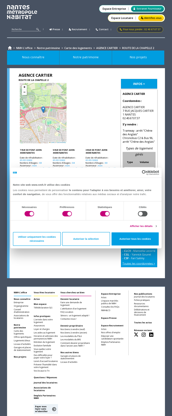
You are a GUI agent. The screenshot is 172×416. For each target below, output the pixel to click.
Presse (54, 29)
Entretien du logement (44, 342)
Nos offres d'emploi (110, 332)
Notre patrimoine (20, 326)
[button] (43, 109)
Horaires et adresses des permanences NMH (46, 337)
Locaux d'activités (22, 344)
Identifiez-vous (151, 17)
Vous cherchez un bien (72, 292)
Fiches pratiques (142, 300)
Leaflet (52, 142)
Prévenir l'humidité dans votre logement (45, 366)
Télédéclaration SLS (43, 307)
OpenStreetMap (61, 142)
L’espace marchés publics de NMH (109, 302)
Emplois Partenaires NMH (45, 397)
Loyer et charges (42, 329)
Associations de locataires (21, 317)
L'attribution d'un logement (73, 308)
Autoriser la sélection (86, 238)
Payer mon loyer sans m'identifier (41, 409)
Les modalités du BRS (70, 339)
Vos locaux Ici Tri (42, 370)
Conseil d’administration (21, 311)
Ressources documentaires (141, 305)
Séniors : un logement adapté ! (74, 315)
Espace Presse (109, 318)
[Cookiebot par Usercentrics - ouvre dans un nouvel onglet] (144, 172)
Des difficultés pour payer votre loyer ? (43, 356)
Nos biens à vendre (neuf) (72, 329)
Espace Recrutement (112, 325)
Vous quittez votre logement (42, 350)
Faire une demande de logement (71, 304)
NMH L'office (20, 292)
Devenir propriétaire (71, 326)
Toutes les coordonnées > (138, 263)
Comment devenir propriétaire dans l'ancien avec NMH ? (75, 344)
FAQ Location (66, 312)
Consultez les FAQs (110, 307)
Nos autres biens (69, 352)
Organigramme (21, 306)
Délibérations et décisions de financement (141, 312)
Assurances (39, 325)
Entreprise (19, 302)
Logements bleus (22, 340)
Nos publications (143, 293)
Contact (102, 29)
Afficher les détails (141, 226)
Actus (37, 299)
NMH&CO (105, 310)
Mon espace (40, 304)
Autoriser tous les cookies (135, 238)
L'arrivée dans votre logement (43, 321)
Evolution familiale (42, 345)
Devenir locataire (69, 299)
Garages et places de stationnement (22, 349)
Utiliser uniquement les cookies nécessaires (37, 238)
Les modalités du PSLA (71, 336)
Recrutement (78, 29)
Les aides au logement (44, 332)
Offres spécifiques (22, 337)
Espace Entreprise (114, 8)
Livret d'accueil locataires (46, 361)
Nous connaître (22, 299)
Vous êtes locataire (44, 292)
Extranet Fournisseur (147, 8)
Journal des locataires (45, 382)
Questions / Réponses (45, 377)
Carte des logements (19, 332)
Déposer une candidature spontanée (112, 337)
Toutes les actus (143, 322)
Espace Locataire (122, 18)
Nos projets (20, 357)
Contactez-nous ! (68, 319)
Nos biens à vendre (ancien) (73, 332)
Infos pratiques (42, 316)
